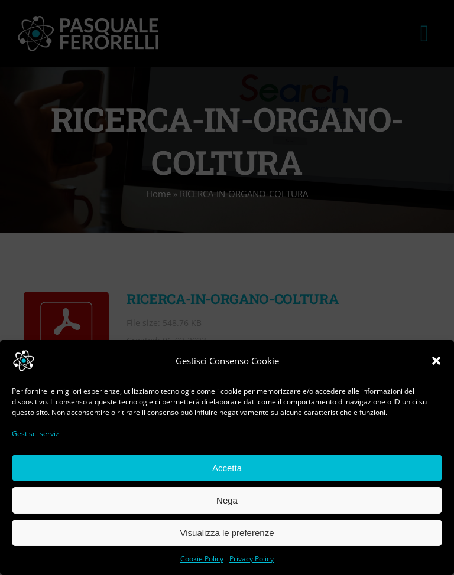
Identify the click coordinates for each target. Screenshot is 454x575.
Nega (227, 500)
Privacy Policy (251, 559)
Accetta (227, 468)
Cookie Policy (201, 559)
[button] (436, 361)
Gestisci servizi (36, 434)
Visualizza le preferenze (227, 533)
